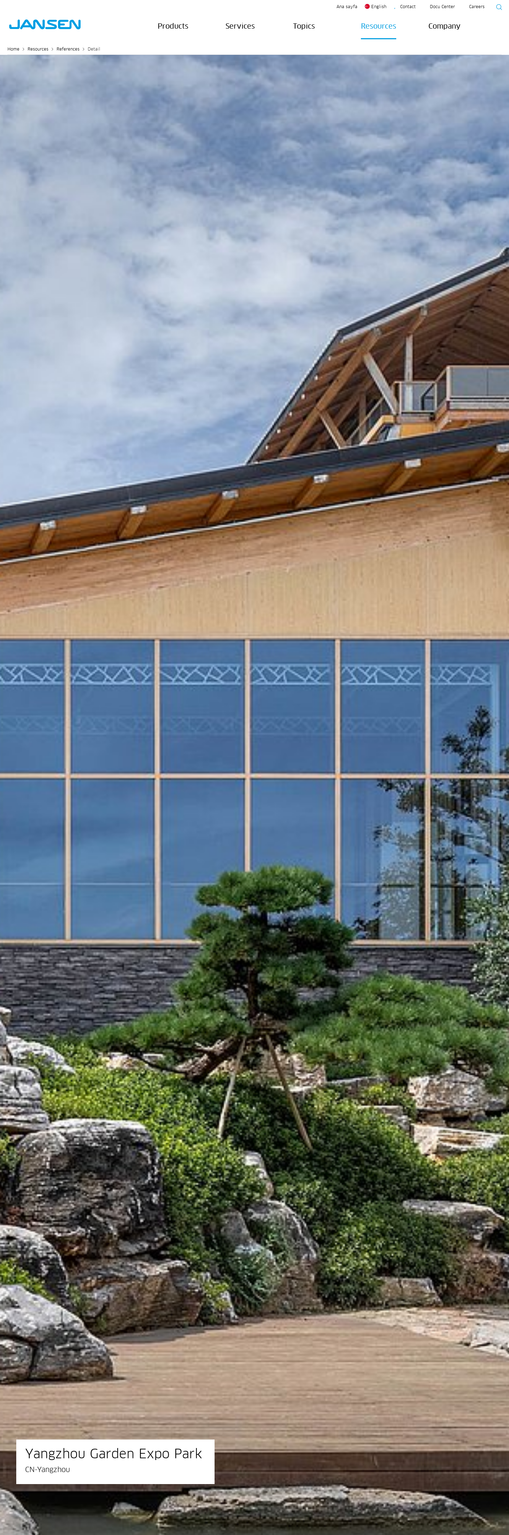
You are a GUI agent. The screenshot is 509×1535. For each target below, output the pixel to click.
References (68, 49)
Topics (304, 26)
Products (173, 26)
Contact (408, 7)
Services (240, 26)
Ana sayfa (347, 7)
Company (444, 26)
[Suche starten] (497, 8)
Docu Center (442, 7)
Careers (477, 7)
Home (13, 49)
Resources (378, 26)
